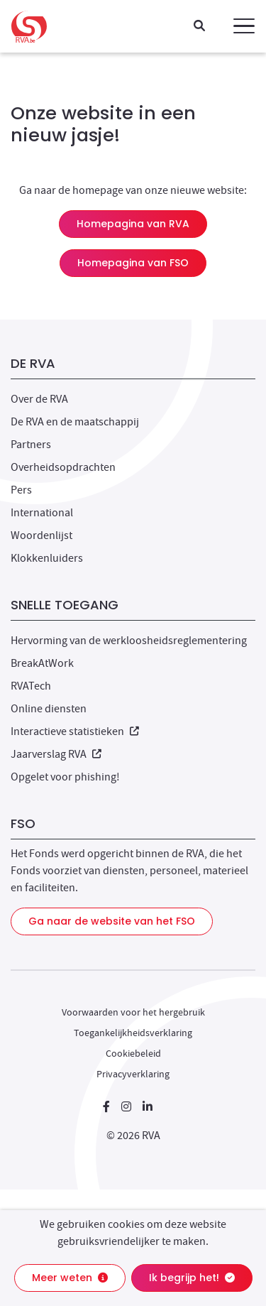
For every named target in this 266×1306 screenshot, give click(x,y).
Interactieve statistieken (75, 731)
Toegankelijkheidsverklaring (133, 1032)
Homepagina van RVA (133, 224)
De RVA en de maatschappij (75, 422)
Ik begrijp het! (192, 1277)
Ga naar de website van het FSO (111, 921)
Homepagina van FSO (133, 263)
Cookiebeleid (133, 1053)
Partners (31, 444)
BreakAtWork (42, 663)
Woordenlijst (41, 535)
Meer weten (70, 1277)
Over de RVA (39, 399)
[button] (244, 26)
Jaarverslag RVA (56, 754)
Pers (21, 490)
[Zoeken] (199, 26)
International (42, 513)
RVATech (31, 686)
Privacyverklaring (133, 1073)
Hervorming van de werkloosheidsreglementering (129, 640)
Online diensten (49, 709)
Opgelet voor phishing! (65, 777)
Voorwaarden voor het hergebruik (133, 1012)
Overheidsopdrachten (63, 467)
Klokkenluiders (47, 558)
